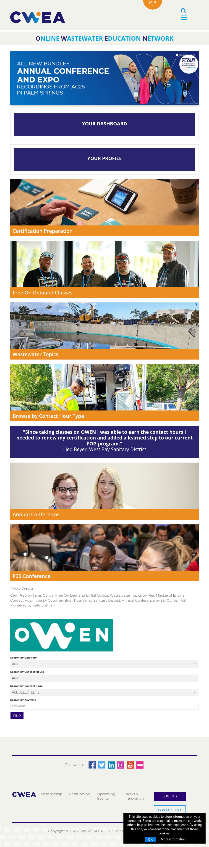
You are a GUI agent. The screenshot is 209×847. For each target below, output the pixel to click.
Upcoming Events (106, 796)
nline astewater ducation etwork (105, 38)
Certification (79, 794)
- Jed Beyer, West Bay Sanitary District (104, 441)
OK (150, 839)
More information (173, 839)
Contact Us (168, 810)
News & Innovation (135, 796)
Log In (168, 796)
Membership (52, 794)
